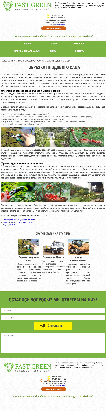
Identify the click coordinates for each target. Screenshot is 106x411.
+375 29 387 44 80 (58, 17)
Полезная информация (27, 51)
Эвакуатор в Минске (53, 257)
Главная (26, 43)
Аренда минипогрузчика (78, 259)
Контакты (79, 51)
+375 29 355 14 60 (58, 15)
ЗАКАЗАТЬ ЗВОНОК (54, 28)
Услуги (53, 43)
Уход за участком (9, 225)
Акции (53, 51)
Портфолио (79, 43)
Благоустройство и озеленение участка (18, 222)
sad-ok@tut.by (60, 24)
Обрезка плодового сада (29, 259)
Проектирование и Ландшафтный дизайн (19, 220)
